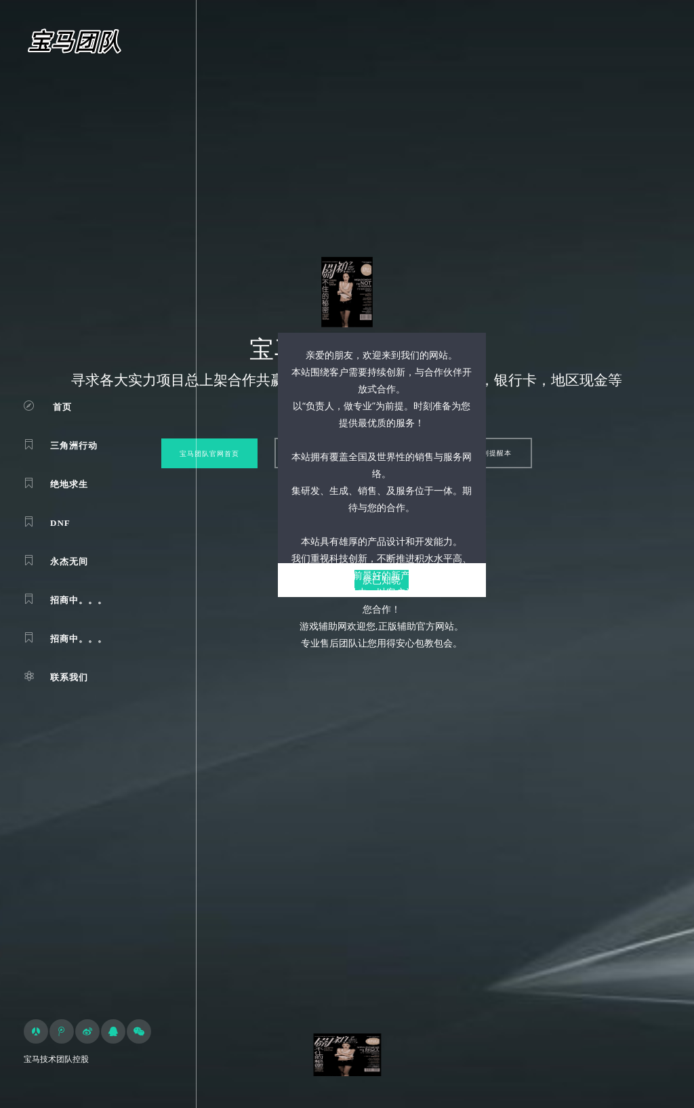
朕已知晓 (382, 579)
